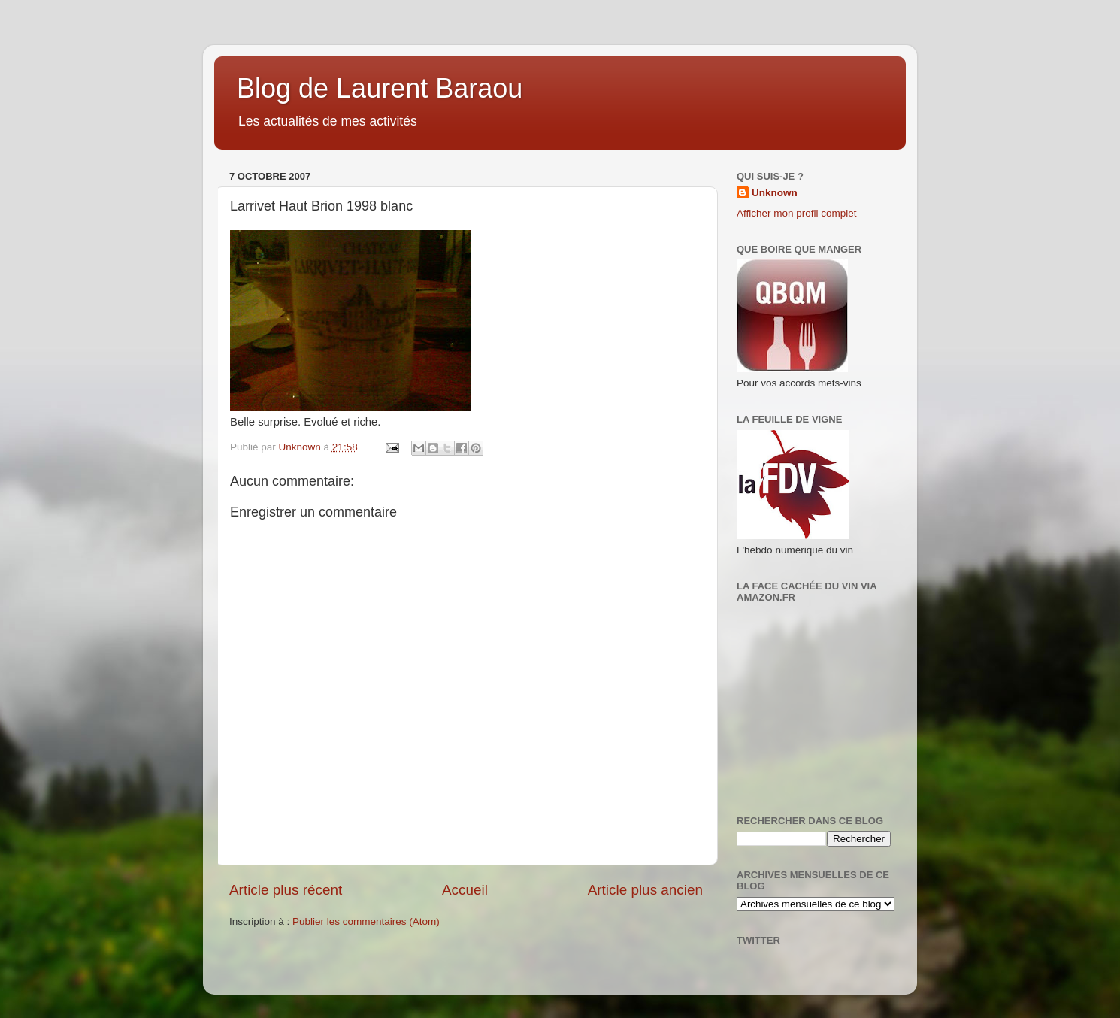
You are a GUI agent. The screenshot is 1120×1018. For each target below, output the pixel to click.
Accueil (465, 890)
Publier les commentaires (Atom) (366, 921)
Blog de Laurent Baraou (379, 88)
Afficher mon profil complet (797, 213)
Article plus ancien (645, 890)
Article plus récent (285, 890)
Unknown (775, 192)
